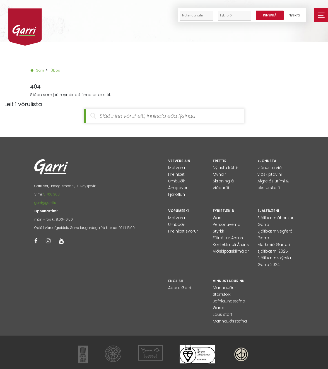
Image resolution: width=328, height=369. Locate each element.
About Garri (179, 287)
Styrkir (218, 231)
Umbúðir (176, 181)
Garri (37, 70)
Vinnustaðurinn (229, 280)
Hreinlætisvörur (183, 231)
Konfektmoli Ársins (231, 244)
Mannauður (224, 287)
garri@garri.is (45, 202)
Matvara (176, 167)
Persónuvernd (226, 224)
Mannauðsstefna (230, 321)
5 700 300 (51, 194)
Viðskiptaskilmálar (231, 251)
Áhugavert (178, 187)
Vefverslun (179, 160)
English (175, 280)
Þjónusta (266, 160)
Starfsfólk (222, 294)
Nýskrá (294, 15)
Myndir (219, 174)
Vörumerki (178, 210)
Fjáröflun (176, 194)
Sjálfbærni (268, 210)
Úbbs (55, 70)
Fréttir (219, 160)
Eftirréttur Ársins (228, 238)
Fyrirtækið (223, 210)
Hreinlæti (176, 174)
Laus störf (222, 314)
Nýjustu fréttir (225, 167)
